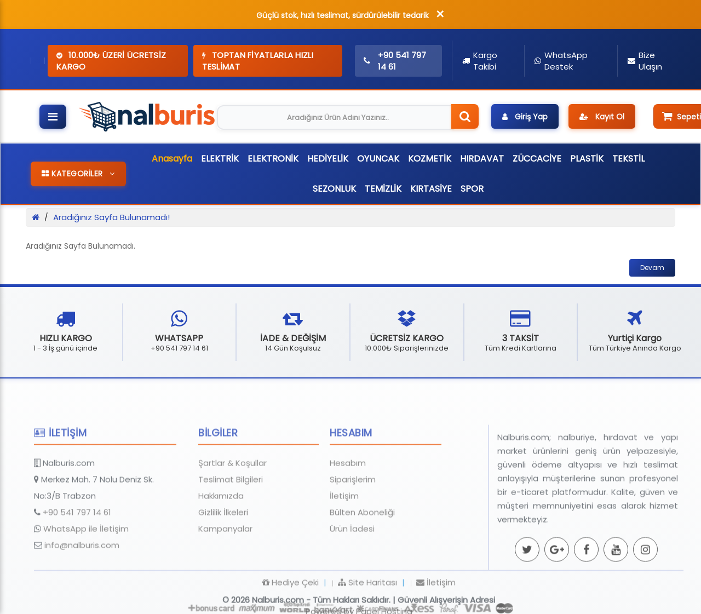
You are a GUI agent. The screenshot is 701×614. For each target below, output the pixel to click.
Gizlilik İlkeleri (223, 542)
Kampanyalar (225, 558)
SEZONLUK (334, 188)
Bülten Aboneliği (362, 542)
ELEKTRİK (220, 158)
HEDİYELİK (327, 158)
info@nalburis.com (81, 575)
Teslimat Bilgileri (230, 509)
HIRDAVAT (482, 158)
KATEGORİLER (78, 173)
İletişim (344, 525)
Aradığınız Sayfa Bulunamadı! (111, 217)
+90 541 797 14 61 (77, 542)
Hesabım (348, 492)
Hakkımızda (221, 525)
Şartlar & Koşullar (232, 492)
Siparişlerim (353, 509)
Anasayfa (172, 158)
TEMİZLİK (383, 188)
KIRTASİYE (431, 188)
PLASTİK (587, 158)
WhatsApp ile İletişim (86, 558)
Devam (652, 267)
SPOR (472, 188)
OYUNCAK (378, 158)
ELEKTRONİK (273, 158)
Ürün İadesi (352, 558)
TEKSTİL (628, 158)
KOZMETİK (429, 158)
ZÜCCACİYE (537, 158)
